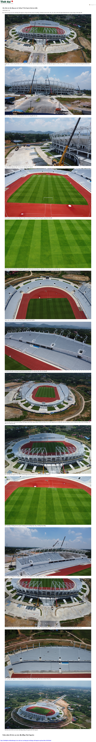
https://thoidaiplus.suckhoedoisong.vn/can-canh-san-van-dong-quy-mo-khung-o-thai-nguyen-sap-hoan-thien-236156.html (25, 740)
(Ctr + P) (92, 4)
